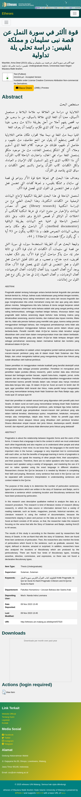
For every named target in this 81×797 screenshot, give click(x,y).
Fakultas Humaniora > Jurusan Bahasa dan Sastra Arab (46, 590)
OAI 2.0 (39, 793)
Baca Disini (24, 88)
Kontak (5, 723)
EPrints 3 (19, 793)
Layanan (6, 720)
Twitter (6, 738)
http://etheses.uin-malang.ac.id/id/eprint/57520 (41, 622)
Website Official (9, 714)
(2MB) (27, 88)
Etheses (7, 13)
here (63, 793)
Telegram (7, 744)
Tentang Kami (8, 717)
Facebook (7, 735)
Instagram (7, 741)
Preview (45, 88)
